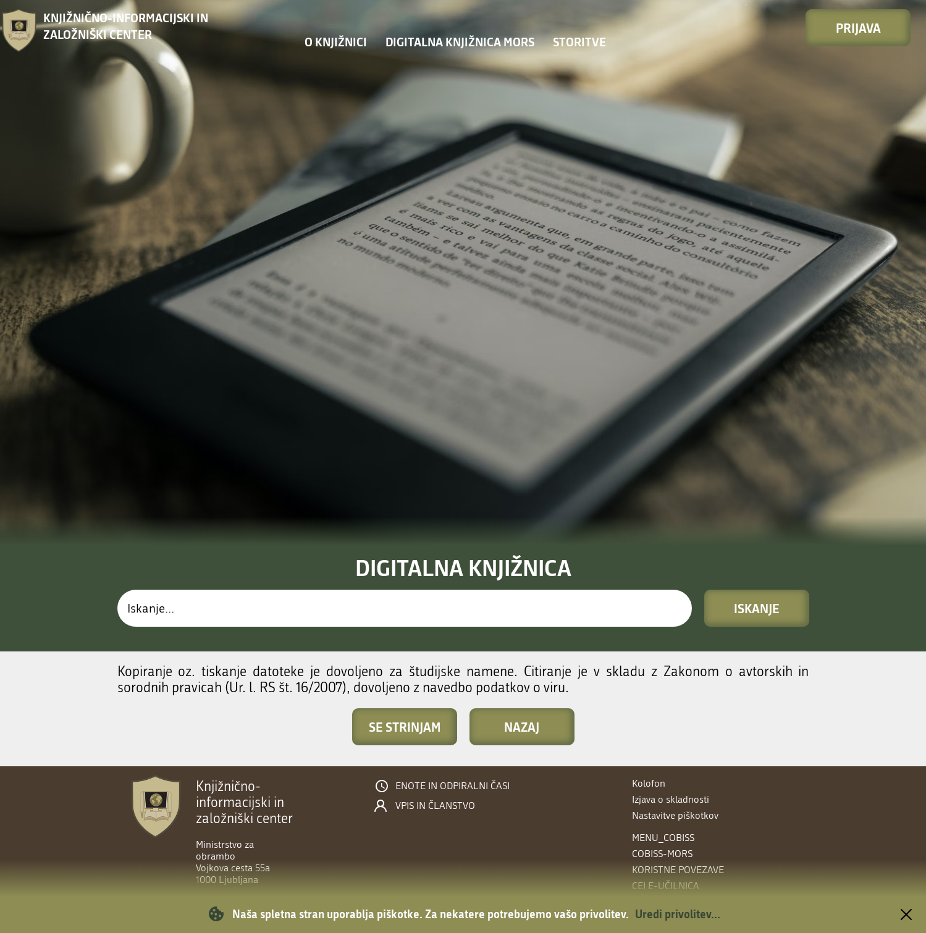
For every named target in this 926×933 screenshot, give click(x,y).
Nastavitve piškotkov (675, 815)
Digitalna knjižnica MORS (459, 41)
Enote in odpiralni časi (452, 786)
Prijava (858, 27)
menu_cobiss (663, 837)
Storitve (579, 41)
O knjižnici (336, 41)
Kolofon (648, 783)
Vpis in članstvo (435, 806)
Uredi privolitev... (677, 914)
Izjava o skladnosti (670, 799)
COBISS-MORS (662, 854)
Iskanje (757, 608)
